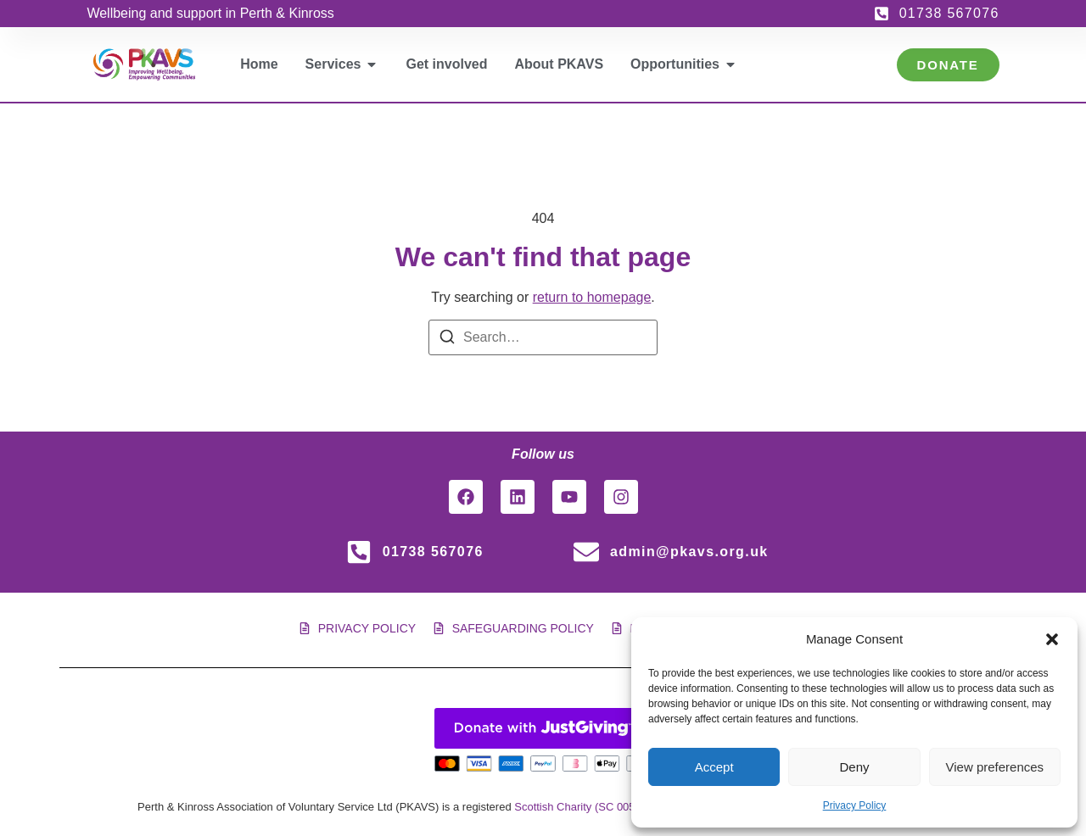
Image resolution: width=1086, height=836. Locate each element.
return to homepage (592, 297)
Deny (854, 767)
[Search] (447, 339)
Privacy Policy (855, 805)
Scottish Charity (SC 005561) (585, 806)
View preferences (995, 767)
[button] (1052, 639)
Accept (714, 767)
